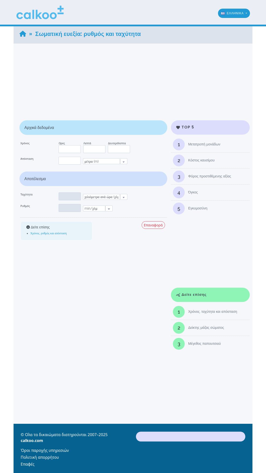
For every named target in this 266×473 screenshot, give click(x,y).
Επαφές (27, 464)
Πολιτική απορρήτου (40, 457)
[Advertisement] (133, 78)
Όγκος (185, 192)
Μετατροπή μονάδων (196, 144)
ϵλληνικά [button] (233, 13)
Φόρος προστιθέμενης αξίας (202, 176)
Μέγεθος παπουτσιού (197, 344)
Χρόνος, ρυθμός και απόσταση (48, 233)
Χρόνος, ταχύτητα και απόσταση (205, 312)
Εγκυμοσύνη (190, 208)
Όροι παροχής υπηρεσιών (45, 450)
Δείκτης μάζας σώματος (198, 328)
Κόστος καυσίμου (194, 160)
